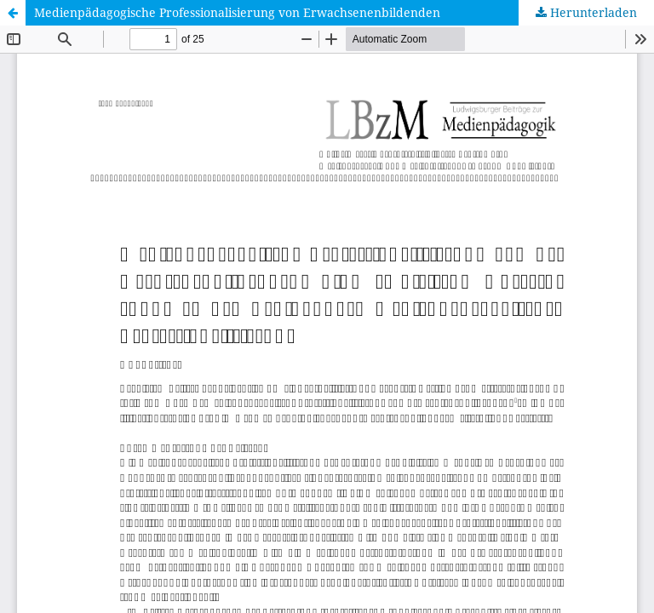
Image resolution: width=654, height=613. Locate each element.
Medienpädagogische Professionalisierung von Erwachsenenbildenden (237, 12)
